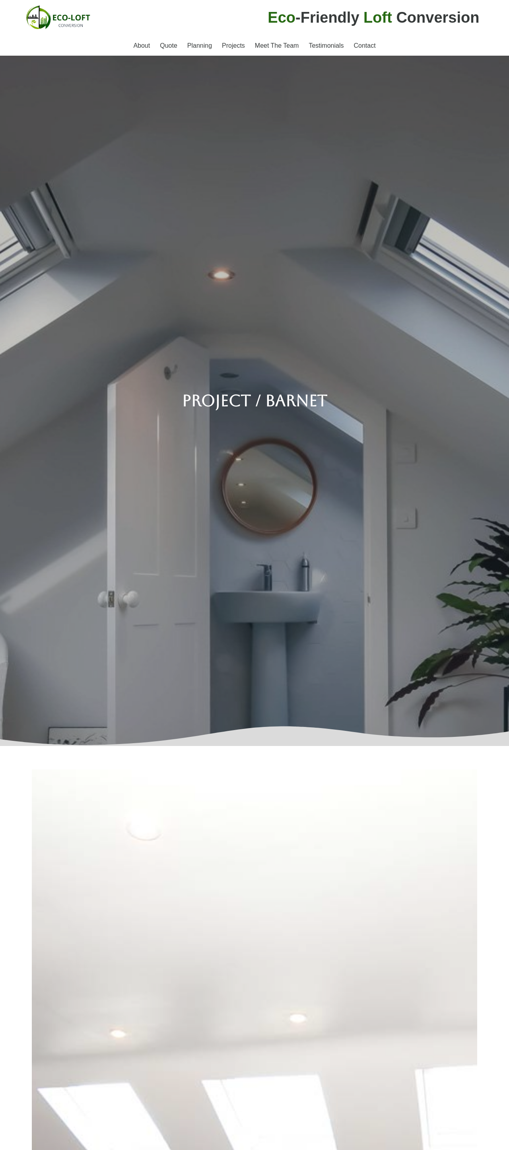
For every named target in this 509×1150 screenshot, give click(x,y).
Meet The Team (277, 45)
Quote (168, 45)
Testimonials (326, 45)
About (141, 45)
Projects (233, 45)
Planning (199, 45)
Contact (364, 45)
